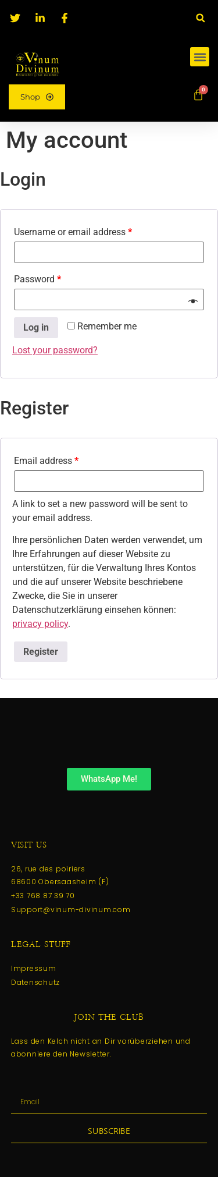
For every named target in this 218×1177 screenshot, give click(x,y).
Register (40, 651)
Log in (36, 327)
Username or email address (73, 231)
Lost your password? (55, 350)
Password (37, 279)
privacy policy (40, 623)
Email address (46, 460)
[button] (200, 18)
